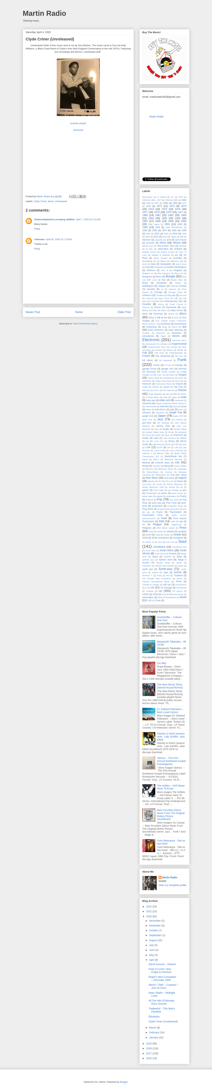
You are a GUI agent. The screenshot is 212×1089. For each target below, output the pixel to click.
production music (175, 506)
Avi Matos (161, 261)
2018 (149, 1048)
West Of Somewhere (167, 597)
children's (147, 295)
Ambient (178, 249)
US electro (177, 591)
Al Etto (149, 249)
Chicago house (175, 292)
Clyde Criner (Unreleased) (163, 1021)
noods (159, 484)
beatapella (158, 267)
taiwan (155, 572)
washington (148, 597)
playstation (171, 496)
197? (184, 203)
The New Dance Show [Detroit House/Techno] (170, 686)
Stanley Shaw (163, 563)
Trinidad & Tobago (150, 585)
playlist (159, 496)
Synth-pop (165, 569)
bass (153, 264)
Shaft (145, 538)
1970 (148, 206)
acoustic (150, 243)
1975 (164, 209)
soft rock (170, 542)
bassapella (165, 264)
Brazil (145, 283)
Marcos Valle (163, 453)
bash (144, 264)
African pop (147, 246)
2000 (148, 234)
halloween (146, 381)
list (169, 444)
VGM (155, 594)
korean (158, 435)
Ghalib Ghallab (168, 372)
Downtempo (180, 324)
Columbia (155, 301)
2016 (149, 1058)
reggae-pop (176, 524)
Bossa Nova (177, 280)
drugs (164, 327)
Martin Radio (44, 13)
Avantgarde (147, 261)
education (176, 333)
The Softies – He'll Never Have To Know (171, 787)
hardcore (146, 384)
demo (51, 201)
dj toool (175, 317)
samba (160, 531)
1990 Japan (153, 224)
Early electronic (156, 330)
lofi (168, 447)
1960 (175, 200)
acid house (180, 240)
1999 (184, 230)
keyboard (182, 432)
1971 (159, 206)
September (155, 935)
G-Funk (167, 365)
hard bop (179, 381)
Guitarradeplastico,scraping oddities (54, 219)
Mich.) (156, 459)
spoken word (165, 559)
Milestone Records (173, 459)
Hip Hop (178, 387)
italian (148, 409)
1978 (157, 212)
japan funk (147, 420)
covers (161, 304)
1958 (144, 200)
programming (163, 509)
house (182, 390)
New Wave (152, 477)
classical (149, 298)
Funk (182, 359)
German (182, 368)
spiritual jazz (148, 560)
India (165, 397)
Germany (151, 372)
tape (166, 572)
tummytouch (181, 585)
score (148, 534)
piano (164, 493)
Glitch (172, 375)
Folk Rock (159, 353)
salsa (150, 531)
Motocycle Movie (165, 469)
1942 (180, 197)
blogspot (178, 270)
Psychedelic (175, 512)
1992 (179, 224)
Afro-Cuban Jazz (165, 246)
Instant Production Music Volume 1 (170, 403)
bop (164, 280)
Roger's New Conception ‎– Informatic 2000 (162, 978)
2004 (175, 233)
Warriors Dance (176, 594)
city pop (171, 295)
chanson (172, 289)
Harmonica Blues (164, 384)
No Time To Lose (166, 481)
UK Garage (166, 587)
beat (147, 267)
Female (174, 347)
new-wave (169, 478)
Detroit (171, 314)
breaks (178, 283)
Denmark (158, 314)
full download (165, 360)
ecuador (146, 333)
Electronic (151, 339)
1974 (151, 209)
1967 (156, 203)
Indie (183, 397)
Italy (172, 409)
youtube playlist (78, 123)
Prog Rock (147, 509)
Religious (147, 528)
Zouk (158, 600)
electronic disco (179, 340)
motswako (181, 469)
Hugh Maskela (155, 394)
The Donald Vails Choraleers (156, 578)
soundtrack (159, 546)
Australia (177, 258)
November (155, 925)
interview (164, 406)
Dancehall (171, 307)
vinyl (164, 594)
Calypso (162, 286)
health (145, 387)
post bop (156, 503)
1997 (164, 230)
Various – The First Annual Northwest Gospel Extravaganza (171, 761)
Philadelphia (151, 493)
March (153, 1027)
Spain (155, 556)
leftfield (183, 438)
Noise (180, 481)
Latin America (169, 438)
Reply (37, 228)
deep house (177, 310)
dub (184, 326)
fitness (170, 350)
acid (169, 240)
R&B (161, 521)
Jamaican (160, 412)
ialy (167, 394)
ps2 (184, 509)
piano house (177, 493)
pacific (145, 490)
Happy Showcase (163, 381)
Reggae (157, 524)
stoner (179, 563)
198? (180, 212)
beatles (170, 267)
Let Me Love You (154, 441)
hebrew (155, 387)
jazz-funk (146, 423)
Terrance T (147, 575)
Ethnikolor (154, 1016)
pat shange (173, 490)
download (78, 130)
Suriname (146, 566)
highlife (166, 387)
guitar (180, 378)
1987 (145, 221)
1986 (177, 218)
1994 (157, 227)
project (176, 509)
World (183, 597)
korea (148, 435)
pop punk (174, 500)
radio (173, 521)
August (153, 940)
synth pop (147, 569)
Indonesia (179, 400)
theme (179, 578)
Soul (182, 541)
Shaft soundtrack (160, 538)
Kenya (171, 432)
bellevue (151, 270)
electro (176, 335)
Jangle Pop (175, 412)
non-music (147, 484)
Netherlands (160, 475)
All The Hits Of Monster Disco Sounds (161, 1002)
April (152, 959)
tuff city (167, 584)
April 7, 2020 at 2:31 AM (88, 219)
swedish (170, 566)
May (152, 955)
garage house (149, 368)
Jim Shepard (163, 423)
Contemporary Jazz (173, 301)
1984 (151, 218)
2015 (165, 237)
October (154, 930)
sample (170, 531)
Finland (158, 350)
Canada (182, 286)
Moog (167, 466)
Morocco (149, 469)
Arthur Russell (160, 258)
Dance (157, 307)
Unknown (39, 239)
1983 (183, 215)
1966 (148, 203)
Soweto (173, 553)
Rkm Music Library (166, 528)
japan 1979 (178, 416)
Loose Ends (159, 450)
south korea (160, 553)
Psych (159, 512)
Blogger (124, 1082)
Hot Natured (168, 390)
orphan (172, 487)
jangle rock (147, 416)
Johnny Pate (163, 426)
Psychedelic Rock (152, 515)
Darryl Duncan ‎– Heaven (162, 964)
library (172, 441)
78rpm (173, 237)
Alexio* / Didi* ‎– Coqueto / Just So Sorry (162, 986)
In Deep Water (152, 397)
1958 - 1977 (155, 200)
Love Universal (176, 450)
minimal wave (162, 462)
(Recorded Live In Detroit (154, 197)
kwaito (145, 438)
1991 (167, 224)
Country (146, 304)
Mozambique (152, 472)
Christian (160, 295)
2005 (184, 234)
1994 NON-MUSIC (174, 227)
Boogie (170, 276)
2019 (149, 1043)
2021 (149, 911)
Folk (144, 352)
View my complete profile (172, 885)
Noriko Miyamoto (175, 484)
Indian (174, 397)
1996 (154, 230)
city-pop (182, 295)
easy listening (176, 330)
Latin (155, 438)
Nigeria (182, 477)
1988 (158, 221)
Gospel (182, 374)
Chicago (158, 292)
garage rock (167, 368)
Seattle (177, 534)
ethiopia (163, 344)
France (146, 355)
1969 (175, 203)
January (154, 1037)
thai (167, 575)
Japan (162, 415)
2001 (156, 233)
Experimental (179, 343)
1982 (171, 215)
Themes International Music (156, 582)
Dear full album (160, 310)
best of (164, 270)
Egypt (163, 336)
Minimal (146, 462)
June (152, 950)
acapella (159, 240)
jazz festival (177, 420)
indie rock (164, 400)
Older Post (124, 312)
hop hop (146, 390)
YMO (149, 600)
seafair (167, 535)
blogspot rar (147, 273)
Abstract (146, 240)
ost (181, 487)
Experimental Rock (157, 347)
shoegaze (178, 538)
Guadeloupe (168, 378)
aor (176, 255)
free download (162, 356)
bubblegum (147, 286)
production (157, 506)
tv (146, 588)
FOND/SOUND (176, 353)
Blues (159, 276)
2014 (156, 236)
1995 (144, 230)
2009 (147, 237)
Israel (184, 406)
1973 (183, 206)
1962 (184, 200)
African (177, 242)
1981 (158, 215)
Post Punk (171, 503)
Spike (179, 556)
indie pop (150, 400)
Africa (163, 242)
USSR (145, 594)
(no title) (161, 663)
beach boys (181, 264)
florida (180, 350)
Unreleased (61, 201)
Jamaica (146, 412)
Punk (164, 518)
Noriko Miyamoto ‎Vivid (153, 487)
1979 (169, 212)
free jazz (179, 356)
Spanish (167, 557)
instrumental (150, 406)
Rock (183, 527)
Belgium (182, 267)
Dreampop (151, 327)
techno (178, 572)
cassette (151, 289)
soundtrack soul (179, 547)
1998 (174, 230)
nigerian (151, 481)
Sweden (158, 566)
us (160, 591)
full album (147, 360)
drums (174, 327)
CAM (172, 286)
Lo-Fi (159, 447)
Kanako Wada (180, 429)
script (157, 535)
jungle (166, 429)
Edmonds (160, 333)
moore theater (180, 466)
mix (177, 462)
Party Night (158, 490)
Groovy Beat (153, 378)
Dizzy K (153, 317)
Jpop (156, 429)
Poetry (183, 496)
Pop (159, 499)
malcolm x (147, 453)
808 (181, 237)
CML (176, 298)
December (155, 920)
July (151, 945)
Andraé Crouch (149, 252)
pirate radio (147, 496)
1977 (145, 212)
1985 (164, 218)
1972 (172, 206)
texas (159, 575)
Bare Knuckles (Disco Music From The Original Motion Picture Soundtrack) (171, 814)
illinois (183, 394)
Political (149, 500)
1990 (183, 221)
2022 (149, 906)
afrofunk (182, 246)
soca (160, 542)
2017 (149, 1053)
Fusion (156, 365)
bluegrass (147, 276)
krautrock (178, 435)
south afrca (151, 550)
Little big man (180, 444)
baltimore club (176, 261)
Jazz (160, 419)
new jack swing (178, 475)
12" (172, 197)
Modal (145, 466)
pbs (184, 490)
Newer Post (33, 312)
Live (148, 447)
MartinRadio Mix (173, 456)
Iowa (175, 406)
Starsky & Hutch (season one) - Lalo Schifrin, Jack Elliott (171, 736)
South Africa (167, 550)
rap (181, 521)
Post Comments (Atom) (85, 323)
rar (143, 524)
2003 (166, 234)
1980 (145, 215)
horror (156, 390)
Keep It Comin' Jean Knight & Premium (159, 971)
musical (168, 472)
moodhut (156, 466)
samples (182, 531)
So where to (148, 542)
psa (148, 512)
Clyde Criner (40, 201)
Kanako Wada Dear (155, 432)
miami (145, 459)
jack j (180, 409)
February (154, 1032)
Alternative (163, 249)
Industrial (147, 403)
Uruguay (150, 591)
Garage (179, 365)
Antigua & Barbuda (161, 255)
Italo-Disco (160, 409)
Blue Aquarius (164, 273)
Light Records (158, 444)
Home (79, 312)
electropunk (151, 344)
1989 (171, 221)
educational (148, 336)
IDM (175, 394)
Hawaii (179, 384)
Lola (176, 447)
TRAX (179, 581)
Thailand (178, 575)
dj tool (164, 317)
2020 (149, 916)
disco (182, 313)
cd (162, 289)
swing (180, 566)
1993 (145, 227)
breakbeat (162, 283)
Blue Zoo (179, 273)
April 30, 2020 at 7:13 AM (59, 239)
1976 (177, 209)
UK (152, 587)
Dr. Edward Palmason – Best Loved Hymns (170, 711)
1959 (167, 200)
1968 (165, 203)
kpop (167, 435)
